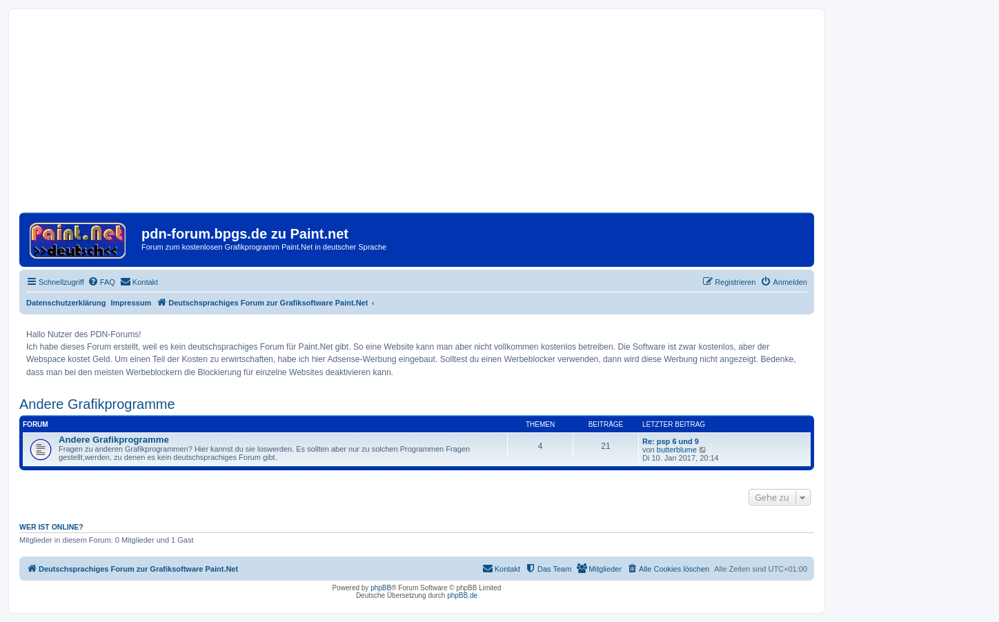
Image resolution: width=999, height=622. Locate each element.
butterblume (677, 449)
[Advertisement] (416, 115)
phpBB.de (462, 595)
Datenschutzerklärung (66, 303)
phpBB (380, 588)
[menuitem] (101, 282)
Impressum (131, 303)
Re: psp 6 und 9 (670, 441)
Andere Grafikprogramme (97, 404)
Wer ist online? (51, 527)
